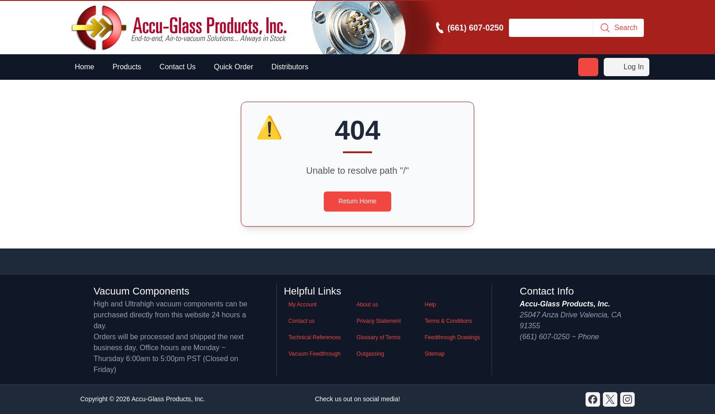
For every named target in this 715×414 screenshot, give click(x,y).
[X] (610, 399)
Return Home (357, 201)
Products (127, 67)
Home (84, 67)
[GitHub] (627, 399)
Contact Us (178, 67)
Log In (626, 67)
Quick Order (233, 67)
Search (618, 27)
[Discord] (592, 399)
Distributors (289, 67)
